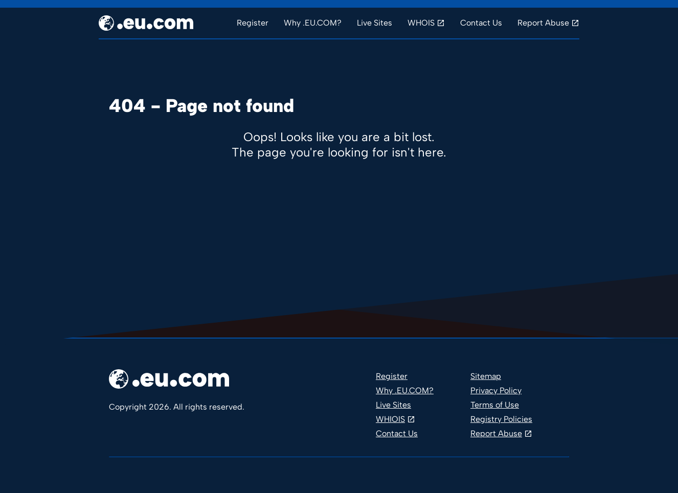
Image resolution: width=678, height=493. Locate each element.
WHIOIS (390, 419)
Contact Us (481, 23)
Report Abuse (543, 23)
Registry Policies (501, 419)
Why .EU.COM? (313, 23)
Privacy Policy (496, 390)
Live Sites (374, 23)
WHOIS (421, 23)
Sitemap (485, 376)
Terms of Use (494, 405)
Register (252, 23)
